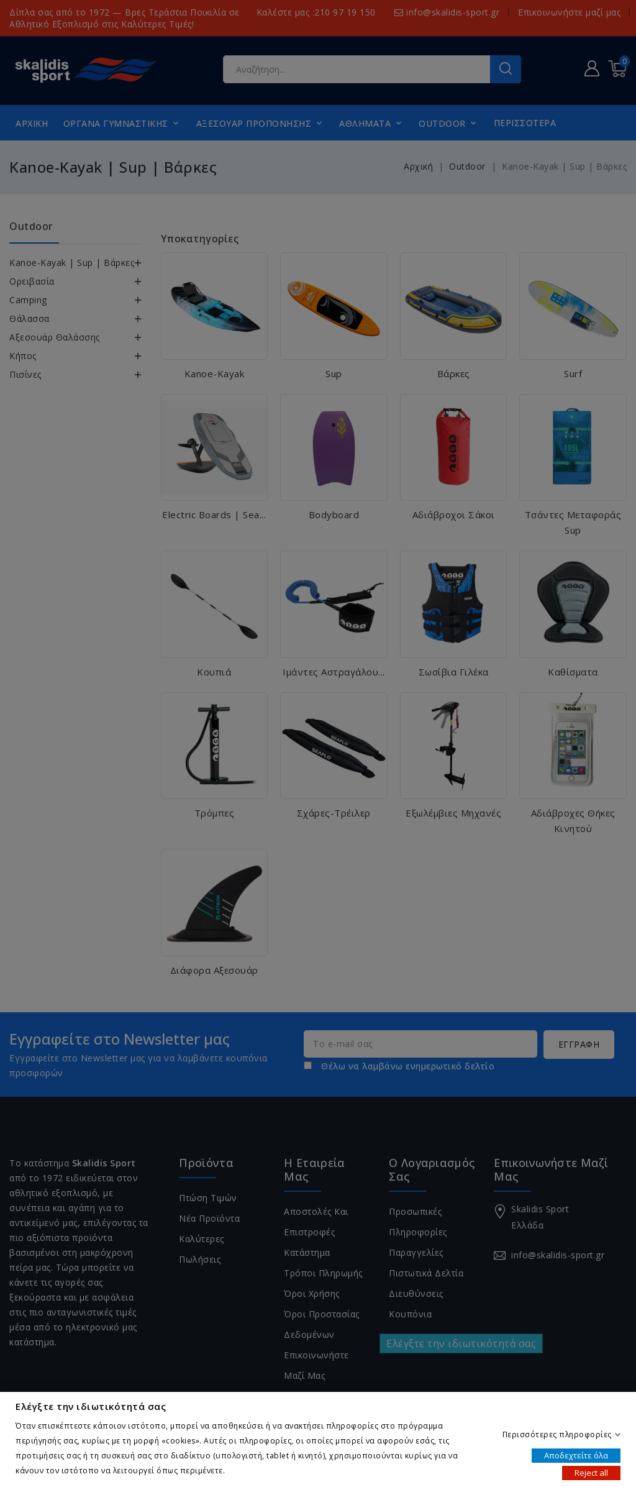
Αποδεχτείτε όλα (576, 1454)
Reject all (591, 1472)
